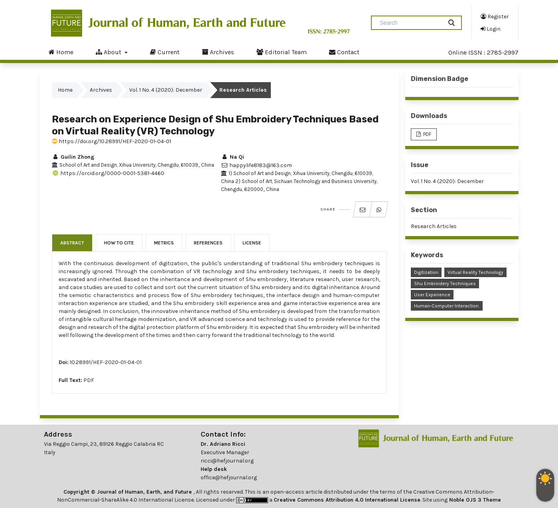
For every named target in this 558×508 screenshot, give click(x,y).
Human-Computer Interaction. (446, 306)
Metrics (164, 243)
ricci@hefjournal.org (227, 460)
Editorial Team (281, 52)
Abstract (72, 243)
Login (491, 29)
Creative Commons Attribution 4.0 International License (347, 499)
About (109, 52)
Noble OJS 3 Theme (474, 499)
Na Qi (232, 157)
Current (164, 52)
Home (61, 52)
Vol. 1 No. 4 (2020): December (165, 90)
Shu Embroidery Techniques (445, 283)
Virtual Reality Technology (475, 272)
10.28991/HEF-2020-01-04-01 (106, 362)
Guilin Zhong (73, 157)
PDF (88, 380)
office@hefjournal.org (229, 477)
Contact (344, 52)
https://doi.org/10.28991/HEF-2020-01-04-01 (111, 141)
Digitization (426, 272)
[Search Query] (410, 22)
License (252, 243)
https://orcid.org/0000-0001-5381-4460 (108, 173)
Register (495, 16)
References (208, 243)
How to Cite (119, 243)
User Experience (432, 294)
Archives (218, 52)
